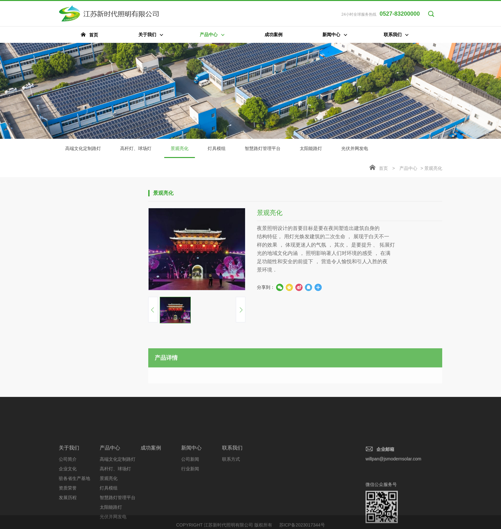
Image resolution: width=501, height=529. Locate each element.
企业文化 (68, 503)
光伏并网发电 (354, 148)
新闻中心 (191, 482)
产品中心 (408, 168)
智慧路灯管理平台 (263, 148)
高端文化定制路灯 (83, 148)
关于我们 (69, 482)
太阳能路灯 (311, 148)
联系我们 (232, 482)
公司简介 (68, 493)
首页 (383, 168)
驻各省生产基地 (74, 512)
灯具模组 (217, 148)
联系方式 (231, 493)
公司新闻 (190, 493)
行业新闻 (190, 503)
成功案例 (151, 482)
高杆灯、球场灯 (135, 148)
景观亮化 (179, 152)
